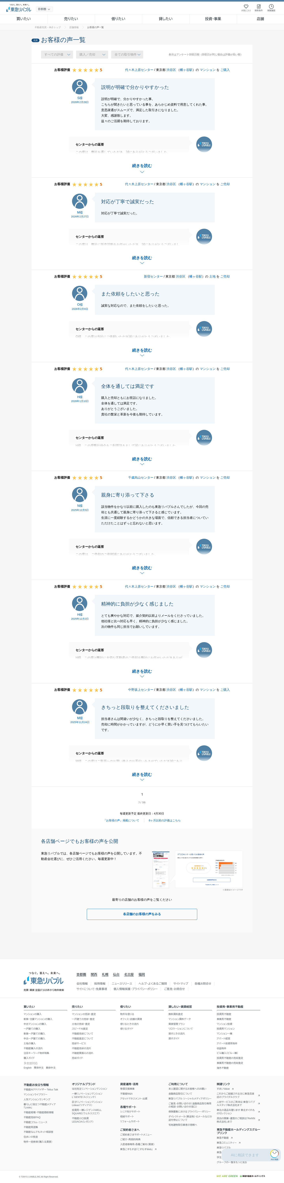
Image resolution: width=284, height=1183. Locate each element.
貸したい (166, 19)
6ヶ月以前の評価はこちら (165, 820)
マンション (208, 70)
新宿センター (153, 276)
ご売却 (225, 184)
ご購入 (225, 70)
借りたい (118, 19)
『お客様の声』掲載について (121, 820)
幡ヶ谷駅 (186, 70)
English (28, 1067)
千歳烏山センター (140, 477)
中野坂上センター (140, 689)
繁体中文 (39, 1067)
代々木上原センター (139, 70)
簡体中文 (51, 1067)
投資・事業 (213, 19)
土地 (212, 276)
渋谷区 (171, 70)
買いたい (24, 19)
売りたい (71, 19)
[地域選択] (44, 9)
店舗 (260, 19)
